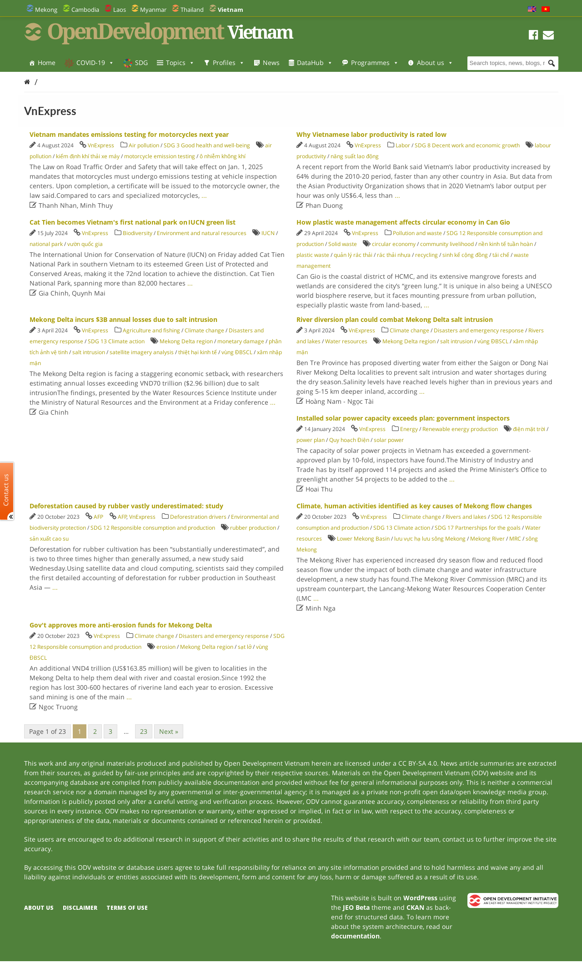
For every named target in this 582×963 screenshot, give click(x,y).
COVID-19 (95, 62)
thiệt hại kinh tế (197, 352)
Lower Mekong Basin (363, 538)
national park (46, 244)
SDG (141, 62)
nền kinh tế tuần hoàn (505, 244)
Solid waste (342, 244)
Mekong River (487, 538)
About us (435, 62)
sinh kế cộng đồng (465, 255)
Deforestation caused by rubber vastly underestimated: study (126, 506)
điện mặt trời (529, 429)
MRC (515, 538)
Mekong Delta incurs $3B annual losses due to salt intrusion (123, 319)
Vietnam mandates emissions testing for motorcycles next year (129, 134)
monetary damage (240, 341)
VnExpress (101, 145)
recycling (426, 255)
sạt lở (244, 647)
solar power (389, 440)
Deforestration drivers (198, 517)
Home (46, 62)
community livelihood (447, 244)
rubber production (253, 528)
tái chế (500, 255)
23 (143, 731)
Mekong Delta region (186, 341)
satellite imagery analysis (142, 352)
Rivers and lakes (466, 517)
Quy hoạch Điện (349, 440)
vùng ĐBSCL (236, 352)
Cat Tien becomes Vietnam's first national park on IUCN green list (133, 222)
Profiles (229, 62)
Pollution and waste (417, 233)
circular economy (394, 244)
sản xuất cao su (49, 538)
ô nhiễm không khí (223, 156)
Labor (403, 145)
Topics (180, 62)
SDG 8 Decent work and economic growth (467, 145)
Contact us (6, 489)
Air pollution (144, 145)
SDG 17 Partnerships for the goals (478, 528)
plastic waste (312, 255)
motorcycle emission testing (159, 156)
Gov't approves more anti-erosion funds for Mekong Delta (121, 625)
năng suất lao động (355, 156)
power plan (310, 440)
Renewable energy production (460, 429)
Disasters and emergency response (479, 330)
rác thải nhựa (394, 255)
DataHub (315, 62)
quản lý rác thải (353, 255)
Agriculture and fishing (151, 330)
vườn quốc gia (85, 244)
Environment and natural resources (201, 233)
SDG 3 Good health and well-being (207, 145)
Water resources (346, 341)
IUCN (268, 233)
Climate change (204, 330)
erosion (166, 647)
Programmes (375, 62)
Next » (168, 731)
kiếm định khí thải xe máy (88, 156)
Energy (409, 429)
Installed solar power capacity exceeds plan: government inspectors (403, 418)
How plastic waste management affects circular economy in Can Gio (403, 222)
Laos (119, 9)
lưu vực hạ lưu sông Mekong (430, 538)
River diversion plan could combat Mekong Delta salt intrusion (394, 319)
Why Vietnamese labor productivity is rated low (371, 134)
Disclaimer (80, 908)
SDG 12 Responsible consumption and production (152, 528)
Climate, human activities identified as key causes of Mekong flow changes (414, 506)
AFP (98, 517)
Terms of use (127, 908)
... (204, 195)
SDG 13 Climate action (116, 341)
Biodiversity (137, 233)
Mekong (46, 9)
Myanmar (153, 9)
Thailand (192, 9)
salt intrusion (88, 352)
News (271, 62)
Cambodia (85, 9)
